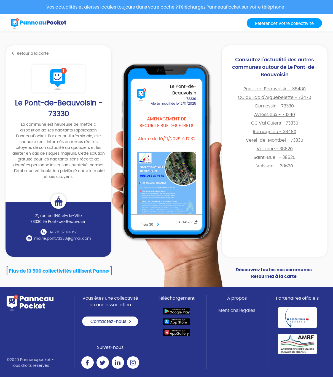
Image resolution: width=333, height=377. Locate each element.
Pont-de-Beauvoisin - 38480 (274, 89)
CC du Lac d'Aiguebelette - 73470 (274, 97)
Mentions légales (236, 310)
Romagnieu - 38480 (274, 132)
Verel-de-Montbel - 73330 (274, 140)
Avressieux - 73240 (274, 114)
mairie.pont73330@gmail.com (62, 239)
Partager (187, 222)
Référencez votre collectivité (284, 24)
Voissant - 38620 (274, 166)
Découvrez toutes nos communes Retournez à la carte (274, 273)
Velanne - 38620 (275, 149)
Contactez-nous (111, 321)
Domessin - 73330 (274, 106)
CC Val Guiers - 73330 (274, 123)
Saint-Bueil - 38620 (275, 157)
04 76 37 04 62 (63, 232)
